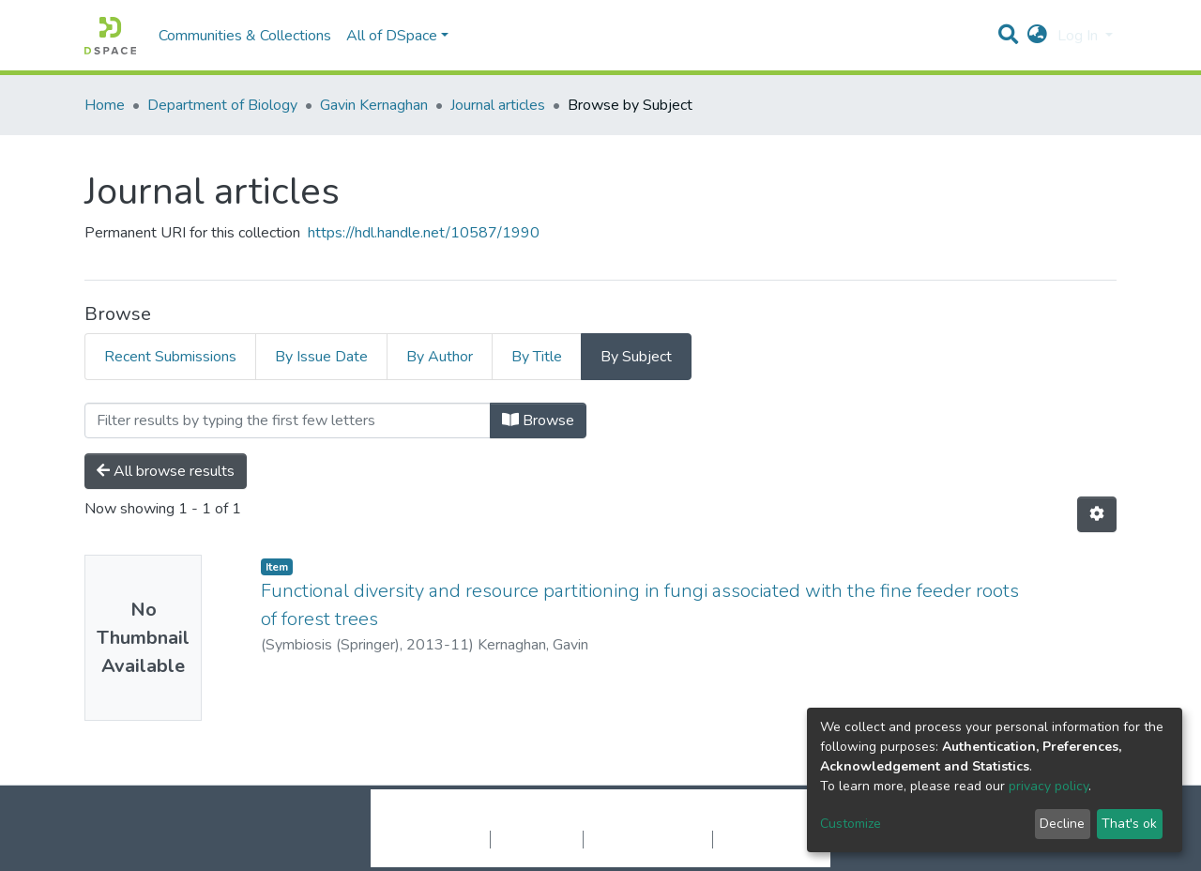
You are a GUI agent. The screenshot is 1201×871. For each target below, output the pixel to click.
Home (104, 105)
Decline (1062, 824)
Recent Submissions (170, 356)
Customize (850, 824)
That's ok (1129, 824)
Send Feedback (762, 839)
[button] (1037, 35)
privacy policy (1048, 786)
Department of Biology (222, 105)
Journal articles (497, 105)
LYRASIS (742, 819)
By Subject (636, 356)
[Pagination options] (1097, 514)
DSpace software (486, 819)
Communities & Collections (245, 35)
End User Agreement (648, 839)
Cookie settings (439, 839)
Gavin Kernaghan (374, 105)
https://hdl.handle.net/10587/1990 (424, 232)
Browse (538, 420)
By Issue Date (321, 356)
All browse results (166, 471)
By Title (536, 356)
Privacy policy (536, 839)
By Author (439, 356)
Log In (1079, 35)
